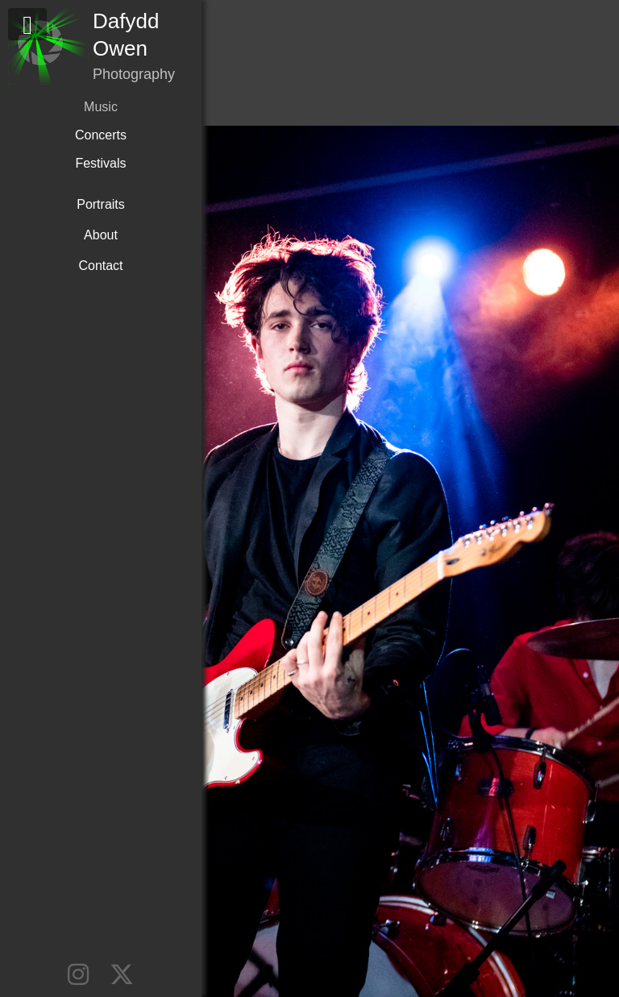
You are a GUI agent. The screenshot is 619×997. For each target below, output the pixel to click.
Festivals (100, 163)
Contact (100, 265)
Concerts (101, 135)
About (101, 235)
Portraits (101, 204)
